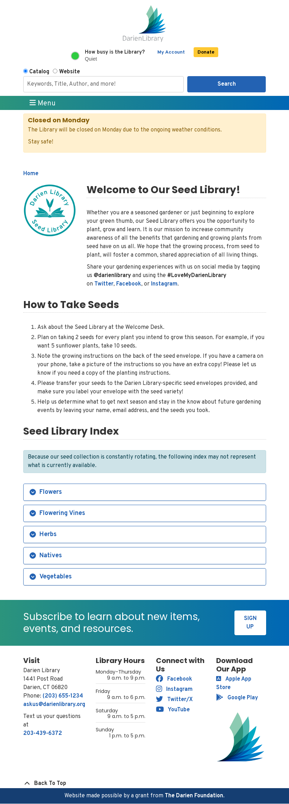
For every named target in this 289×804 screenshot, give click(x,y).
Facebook (128, 284)
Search (227, 84)
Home (30, 173)
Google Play (237, 697)
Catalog (39, 71)
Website (69, 71)
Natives (46, 556)
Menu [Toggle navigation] (43, 103)
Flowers (46, 492)
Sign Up (250, 623)
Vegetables (51, 577)
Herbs (43, 534)
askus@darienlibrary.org (54, 704)
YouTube (173, 709)
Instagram (164, 284)
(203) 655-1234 (63, 696)
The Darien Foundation (194, 795)
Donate (205, 52)
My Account (171, 52)
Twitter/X (174, 699)
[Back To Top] (144, 783)
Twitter (103, 284)
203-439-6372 (42, 733)
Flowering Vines (57, 513)
